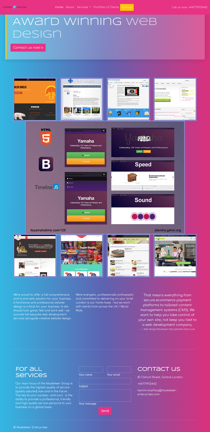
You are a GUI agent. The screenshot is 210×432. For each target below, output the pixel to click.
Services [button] (83, 7)
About (70, 7)
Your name (85, 374)
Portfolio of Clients (106, 7)
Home (60, 7)
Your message (87, 403)
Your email (113, 374)
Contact (127, 7)
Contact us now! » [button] (28, 47)
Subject (83, 386)
